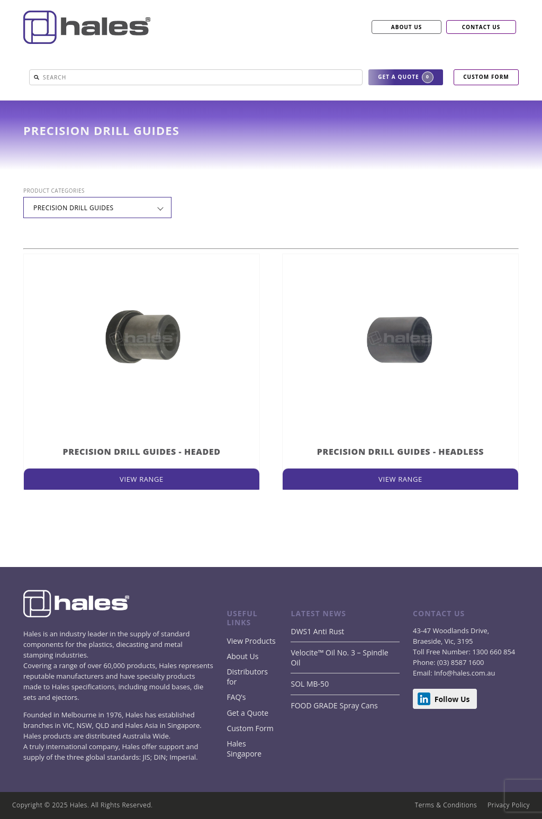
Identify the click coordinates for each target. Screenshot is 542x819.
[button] (36, 77)
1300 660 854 (493, 651)
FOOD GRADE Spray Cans (334, 705)
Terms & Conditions (446, 804)
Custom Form (250, 728)
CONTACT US (481, 27)
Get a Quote (247, 713)
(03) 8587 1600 (459, 662)
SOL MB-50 (310, 684)
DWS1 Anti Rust (317, 631)
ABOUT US (406, 27)
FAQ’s (236, 697)
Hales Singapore (244, 749)
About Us (242, 656)
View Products (251, 641)
